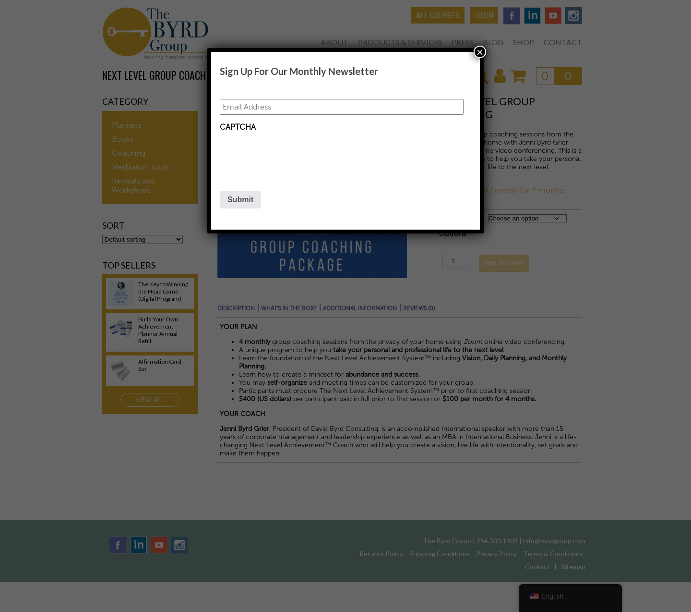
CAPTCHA (238, 127)
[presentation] (293, 155)
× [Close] (480, 52)
